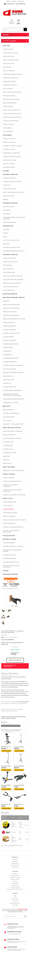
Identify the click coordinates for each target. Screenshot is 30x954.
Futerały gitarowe (8, 477)
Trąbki (5, 236)
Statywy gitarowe (8, 509)
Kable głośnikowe (8, 409)
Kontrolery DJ (7, 463)
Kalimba (5, 199)
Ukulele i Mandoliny (9, 70)
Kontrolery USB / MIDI (9, 160)
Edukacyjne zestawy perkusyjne (12, 276)
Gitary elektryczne (9, 63)
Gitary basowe (7, 67)
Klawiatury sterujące (9, 188)
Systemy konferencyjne (10, 294)
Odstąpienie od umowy (15, 877)
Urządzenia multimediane (10, 574)
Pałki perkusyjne (8, 269)
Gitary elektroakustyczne (11, 60)
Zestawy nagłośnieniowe (10, 358)
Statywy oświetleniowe (10, 512)
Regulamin (15, 873)
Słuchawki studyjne (9, 149)
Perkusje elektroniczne (10, 261)
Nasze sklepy (15, 905)
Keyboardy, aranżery (9, 178)
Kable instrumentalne (9, 103)
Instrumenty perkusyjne (10, 254)
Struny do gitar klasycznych (12, 110)
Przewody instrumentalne (11, 413)
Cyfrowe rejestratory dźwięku (12, 146)
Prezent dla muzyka (9, 535)
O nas (15, 895)
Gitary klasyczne (8, 49)
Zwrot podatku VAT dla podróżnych (15, 889)
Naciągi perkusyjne (9, 290)
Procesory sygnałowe (9, 362)
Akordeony (6, 244)
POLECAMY (6, 570)
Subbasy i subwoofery (9, 340)
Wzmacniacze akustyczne (10, 78)
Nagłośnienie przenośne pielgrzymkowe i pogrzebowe (12, 394)
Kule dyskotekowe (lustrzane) (12, 438)
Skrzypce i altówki (8, 206)
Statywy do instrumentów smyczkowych (11, 531)
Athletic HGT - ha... (6, 804)
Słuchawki (6, 171)
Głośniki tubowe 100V (9, 387)
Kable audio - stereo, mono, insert (13, 424)
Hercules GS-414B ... (19, 747)
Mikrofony (6, 301)
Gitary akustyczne (8, 56)
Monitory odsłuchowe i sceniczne (13, 372)
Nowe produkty (15, 899)
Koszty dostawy (15, 883)
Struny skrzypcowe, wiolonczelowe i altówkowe (14, 218)
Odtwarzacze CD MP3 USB (10, 402)
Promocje (15, 901)
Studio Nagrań (7, 135)
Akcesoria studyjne (9, 167)
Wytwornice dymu (8, 442)
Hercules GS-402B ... (6, 785)
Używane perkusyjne (9, 555)
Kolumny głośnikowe (9, 329)
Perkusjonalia (7, 265)
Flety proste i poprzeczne (11, 240)
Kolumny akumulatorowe (10, 344)
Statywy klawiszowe (9, 523)
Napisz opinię (4, 634)
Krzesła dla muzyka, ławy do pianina (14, 520)
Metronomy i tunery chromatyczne (13, 470)
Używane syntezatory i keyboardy (13, 546)
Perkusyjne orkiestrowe (10, 286)
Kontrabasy (6, 214)
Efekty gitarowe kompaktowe (12, 92)
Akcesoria (6, 460)
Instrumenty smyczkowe (10, 203)
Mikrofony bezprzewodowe (11, 304)
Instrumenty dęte (8, 226)
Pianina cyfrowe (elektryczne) (12, 181)
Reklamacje (15, 885)
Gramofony (6, 456)
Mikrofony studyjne (9, 142)
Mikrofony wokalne (9, 322)
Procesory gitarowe (9, 95)
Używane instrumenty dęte (11, 562)
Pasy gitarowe (7, 128)
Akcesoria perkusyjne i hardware (13, 279)
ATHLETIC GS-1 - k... (6, 747)
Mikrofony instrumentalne (11, 308)
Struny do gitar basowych (11, 121)
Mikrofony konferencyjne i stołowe (14, 319)
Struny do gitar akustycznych (12, 113)
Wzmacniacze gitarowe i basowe (12, 74)
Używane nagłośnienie (9, 558)
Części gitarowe (8, 131)
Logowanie (15, 859)
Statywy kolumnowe (9, 516)
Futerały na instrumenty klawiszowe (10, 485)
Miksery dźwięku (8, 347)
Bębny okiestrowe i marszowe (12, 283)
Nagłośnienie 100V (8, 376)
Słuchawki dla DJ (8, 449)
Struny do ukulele (8, 124)
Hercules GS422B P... (19, 766)
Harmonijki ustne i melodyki (11, 247)
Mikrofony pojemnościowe (11, 315)
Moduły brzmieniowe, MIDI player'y (13, 192)
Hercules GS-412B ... (6, 766)
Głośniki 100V (7, 383)
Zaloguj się (8, 1)
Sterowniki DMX (8, 445)
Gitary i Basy (6, 45)
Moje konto (15, 857)
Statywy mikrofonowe (9, 502)
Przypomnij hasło (21, 1)
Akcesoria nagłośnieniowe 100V (12, 390)
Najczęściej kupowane (15, 903)
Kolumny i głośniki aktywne (11, 333)
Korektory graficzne (9, 369)
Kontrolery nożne (8, 196)
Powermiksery (7, 351)
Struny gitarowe (8, 106)
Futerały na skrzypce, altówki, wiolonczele (12, 490)
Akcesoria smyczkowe (9, 222)
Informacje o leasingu (15, 887)
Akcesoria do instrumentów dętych (14, 251)
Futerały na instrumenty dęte (12, 481)
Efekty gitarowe (8, 88)
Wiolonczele (7, 210)
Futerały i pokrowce (9, 474)
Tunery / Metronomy (9, 467)
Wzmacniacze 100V (8, 379)
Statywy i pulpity (8, 498)
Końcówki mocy (7, 354)
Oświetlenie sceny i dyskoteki (12, 427)
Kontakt (15, 897)
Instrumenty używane (9, 539)
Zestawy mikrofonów (9, 326)
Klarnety (5, 233)
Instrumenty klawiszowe (10, 174)
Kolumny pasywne (8, 337)
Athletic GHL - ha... (18, 804)
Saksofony (6, 229)
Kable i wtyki (6, 406)
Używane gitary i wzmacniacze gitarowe (12, 550)
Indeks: (2, 637)
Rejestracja (14, 1)
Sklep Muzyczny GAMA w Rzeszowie (10, 588)
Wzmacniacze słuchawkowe (11, 153)
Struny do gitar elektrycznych (12, 117)
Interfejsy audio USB (9, 138)
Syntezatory (7, 185)
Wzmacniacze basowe (9, 81)
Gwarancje (15, 881)
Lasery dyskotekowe (9, 435)
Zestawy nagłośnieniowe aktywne (13, 399)
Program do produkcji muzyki (12, 156)
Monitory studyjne (9, 163)
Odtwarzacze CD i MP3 (9, 452)
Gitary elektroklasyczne (10, 53)
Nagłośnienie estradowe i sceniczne (14, 297)
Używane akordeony (9, 543)
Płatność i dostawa (15, 879)
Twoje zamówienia (15, 865)
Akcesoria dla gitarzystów (11, 99)
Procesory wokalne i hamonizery (13, 365)
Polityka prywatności (15, 875)
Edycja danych (15, 867)
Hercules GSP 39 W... (19, 785)
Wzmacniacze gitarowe (10, 85)
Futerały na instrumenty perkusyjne (14, 495)
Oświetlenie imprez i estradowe (12, 431)
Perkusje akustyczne (9, 258)
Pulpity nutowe (7, 505)
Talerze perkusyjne (9, 272)
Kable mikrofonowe (9, 417)
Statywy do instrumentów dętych (13, 527)
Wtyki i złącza (7, 420)
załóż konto (11, 23)
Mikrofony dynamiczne (10, 311)
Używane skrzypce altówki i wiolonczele (11, 566)
